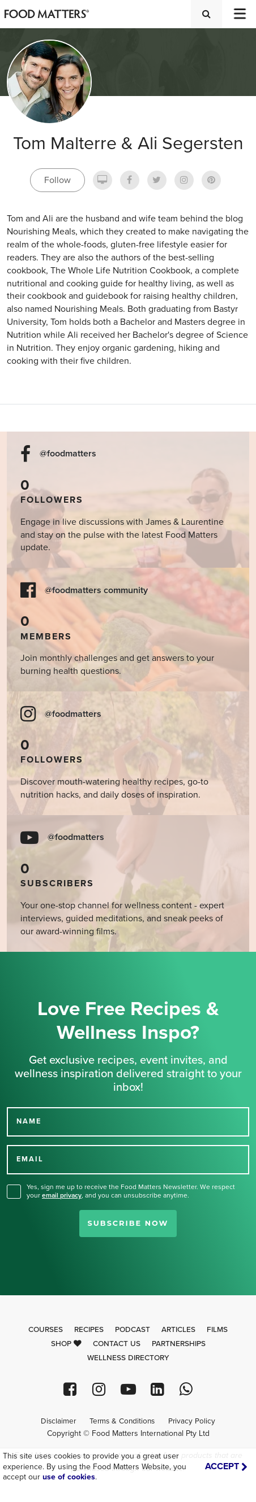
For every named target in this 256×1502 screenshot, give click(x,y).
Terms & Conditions (122, 1421)
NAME (28, 1121)
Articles (178, 1329)
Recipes (89, 1329)
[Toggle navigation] (239, 14)
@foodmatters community (96, 590)
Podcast (132, 1329)
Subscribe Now (128, 1223)
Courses (45, 1329)
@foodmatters (68, 454)
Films (217, 1329)
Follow (57, 180)
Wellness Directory (128, 1357)
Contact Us (116, 1343)
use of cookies (68, 1477)
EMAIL (30, 1159)
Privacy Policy (191, 1421)
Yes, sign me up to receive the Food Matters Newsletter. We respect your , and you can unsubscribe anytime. (131, 1191)
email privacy (62, 1195)
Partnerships (179, 1343)
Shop (66, 1343)
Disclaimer (58, 1421)
